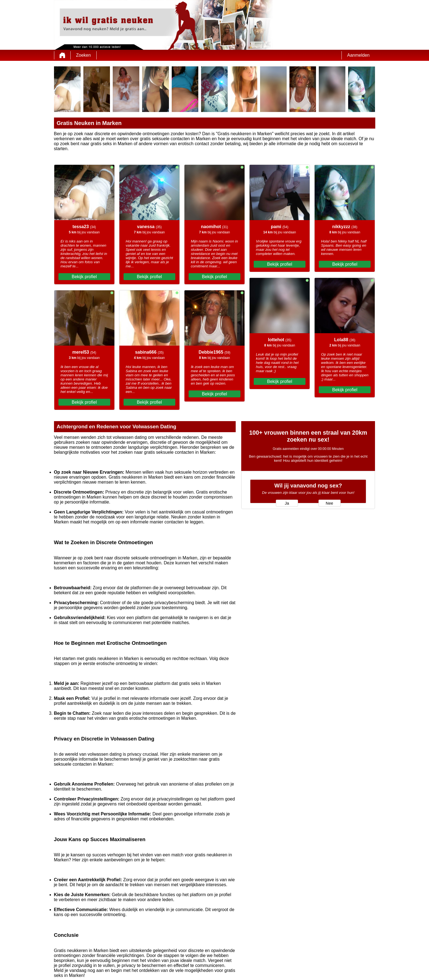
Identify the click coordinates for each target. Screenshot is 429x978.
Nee (329, 503)
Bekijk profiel (84, 276)
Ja (287, 503)
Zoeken (83, 55)
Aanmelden (358, 55)
